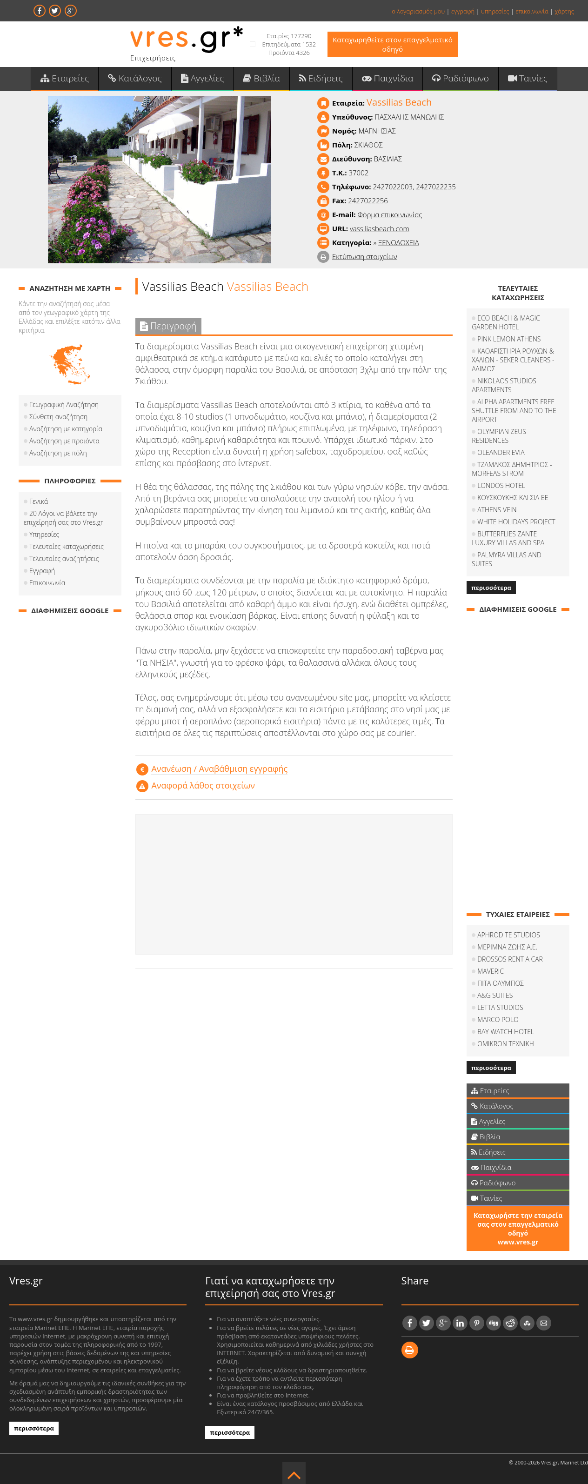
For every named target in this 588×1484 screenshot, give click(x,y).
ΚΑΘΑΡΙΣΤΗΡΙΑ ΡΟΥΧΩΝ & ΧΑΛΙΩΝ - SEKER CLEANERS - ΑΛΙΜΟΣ (513, 362)
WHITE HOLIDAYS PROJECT (516, 524)
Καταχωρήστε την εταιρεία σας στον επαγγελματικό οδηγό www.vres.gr (518, 1222)
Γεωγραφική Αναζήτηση (64, 407)
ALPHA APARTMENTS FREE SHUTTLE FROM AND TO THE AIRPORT (514, 413)
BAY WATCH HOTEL (505, 1025)
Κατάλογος (141, 79)
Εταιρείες (74, 79)
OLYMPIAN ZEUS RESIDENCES (499, 439)
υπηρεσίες (495, 11)
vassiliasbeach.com (379, 231)
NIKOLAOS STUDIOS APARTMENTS (504, 388)
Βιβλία (263, 79)
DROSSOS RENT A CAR (510, 953)
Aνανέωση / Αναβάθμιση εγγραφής (219, 771)
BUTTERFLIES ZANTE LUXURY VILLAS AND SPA (517, 541)
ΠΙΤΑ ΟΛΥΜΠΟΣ (500, 977)
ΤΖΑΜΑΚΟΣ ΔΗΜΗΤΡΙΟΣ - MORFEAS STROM (512, 472)
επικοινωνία (531, 11)
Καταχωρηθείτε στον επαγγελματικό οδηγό (393, 44)
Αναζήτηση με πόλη (58, 455)
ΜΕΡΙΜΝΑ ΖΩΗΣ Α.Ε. (507, 940)
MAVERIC (490, 965)
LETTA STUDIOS (500, 1001)
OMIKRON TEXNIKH (505, 1037)
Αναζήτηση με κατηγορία (65, 431)
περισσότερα (491, 581)
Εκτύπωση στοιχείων (364, 259)
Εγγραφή (42, 573)
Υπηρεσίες (44, 537)
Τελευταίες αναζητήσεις (64, 561)
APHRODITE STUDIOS (508, 928)
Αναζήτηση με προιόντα (64, 443)
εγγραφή (462, 11)
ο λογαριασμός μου (418, 11)
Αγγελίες (206, 79)
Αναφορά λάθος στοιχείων (202, 788)
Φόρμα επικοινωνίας (389, 217)
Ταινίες (517, 79)
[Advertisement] (294, 887)
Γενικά (38, 504)
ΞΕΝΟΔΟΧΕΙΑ (398, 245)
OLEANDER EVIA (500, 455)
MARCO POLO (498, 1013)
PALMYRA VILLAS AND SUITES (520, 557)
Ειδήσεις (320, 79)
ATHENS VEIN (496, 512)
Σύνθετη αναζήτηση (58, 419)
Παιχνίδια (384, 79)
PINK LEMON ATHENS (509, 341)
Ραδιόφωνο (453, 79)
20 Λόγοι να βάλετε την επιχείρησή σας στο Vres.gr (63, 520)
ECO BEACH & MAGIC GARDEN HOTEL (506, 325)
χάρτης (564, 11)
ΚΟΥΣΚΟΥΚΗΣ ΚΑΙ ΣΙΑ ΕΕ (512, 500)
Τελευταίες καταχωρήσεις (66, 549)
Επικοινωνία (47, 585)
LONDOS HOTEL (501, 488)
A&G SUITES (495, 989)
